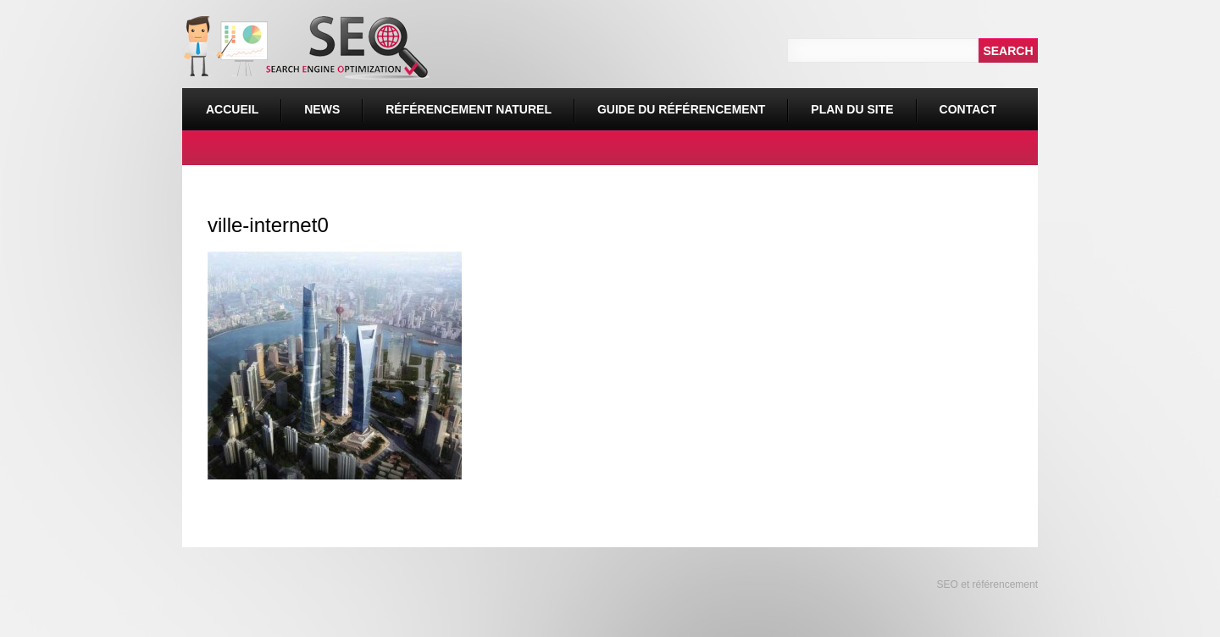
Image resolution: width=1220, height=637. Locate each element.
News (322, 109)
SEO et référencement (986, 584)
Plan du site (852, 109)
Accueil (232, 109)
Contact (968, 109)
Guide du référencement (681, 109)
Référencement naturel (464, 102)
